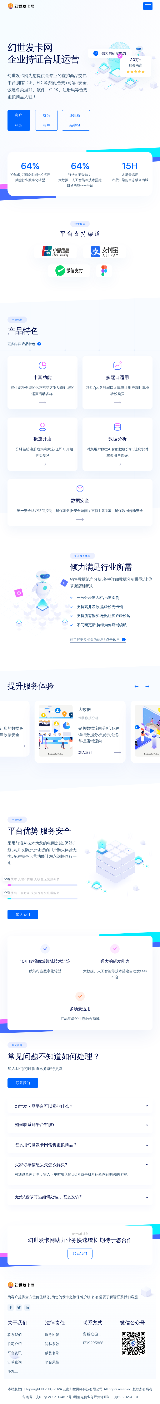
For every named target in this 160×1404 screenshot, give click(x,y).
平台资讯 (15, 1352)
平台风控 (52, 1362)
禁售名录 (52, 1352)
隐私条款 (52, 1343)
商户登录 (18, 120)
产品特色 (31, 363)
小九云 (13, 1371)
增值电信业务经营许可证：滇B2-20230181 (106, 1397)
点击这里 (136, 639)
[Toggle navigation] (147, 6)
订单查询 (15, 1362)
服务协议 (52, 1334)
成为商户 (46, 120)
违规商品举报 (74, 120)
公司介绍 (15, 1343)
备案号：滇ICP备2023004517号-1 (48, 1397)
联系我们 (100, 1253)
